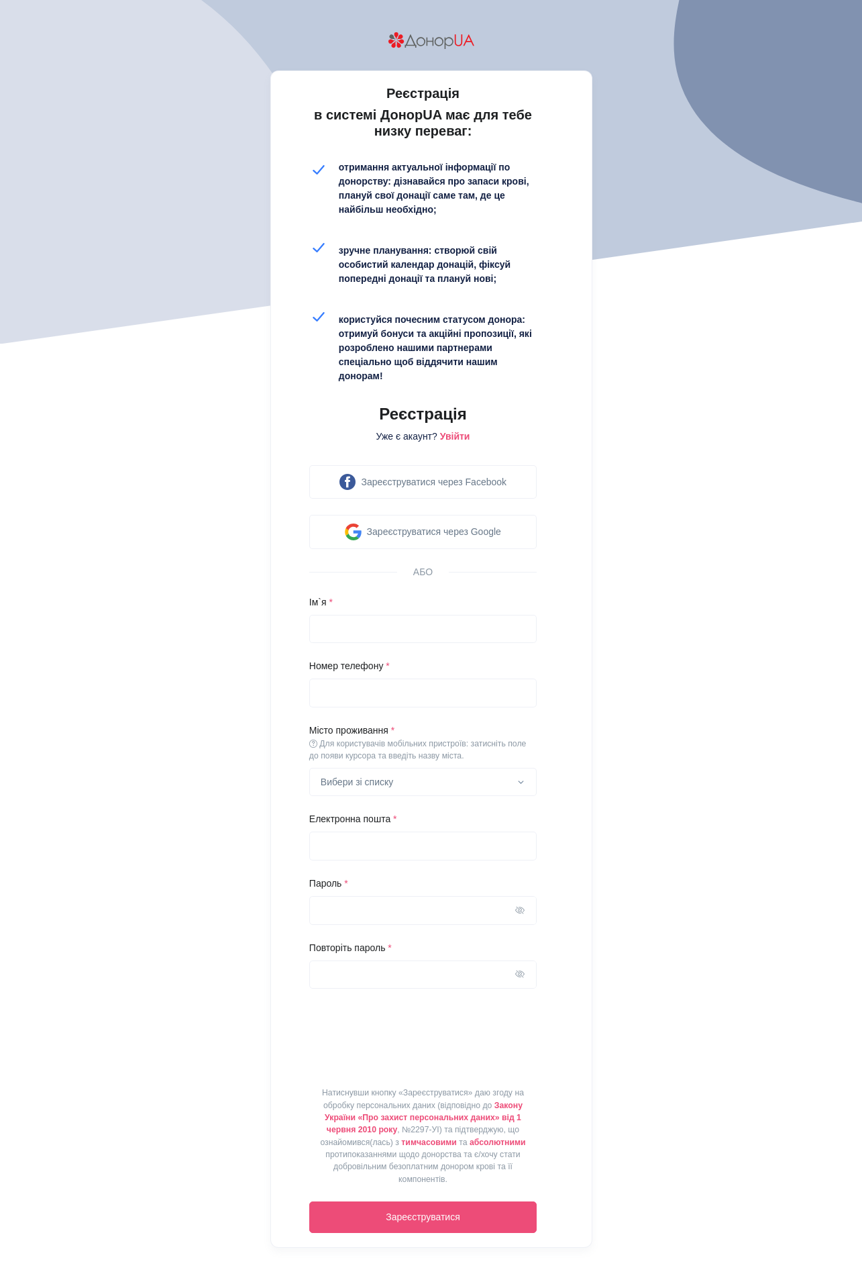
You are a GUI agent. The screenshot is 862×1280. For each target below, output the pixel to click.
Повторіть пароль (350, 947)
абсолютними (498, 1142)
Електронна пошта (353, 819)
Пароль (328, 883)
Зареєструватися (423, 1217)
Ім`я (321, 602)
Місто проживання (423, 743)
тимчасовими (428, 1142)
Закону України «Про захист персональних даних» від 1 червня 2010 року (424, 1118)
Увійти (455, 436)
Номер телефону (349, 665)
